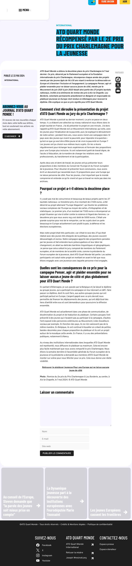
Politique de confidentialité (100, 524)
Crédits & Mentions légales (73, 524)
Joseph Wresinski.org (76, 557)
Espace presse (107, 544)
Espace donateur (108, 549)
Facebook (46, 545)
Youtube (46, 560)
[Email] (118, 90)
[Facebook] (118, 79)
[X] (118, 85)
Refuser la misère (74, 552)
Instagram (47, 555)
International (11, 80)
